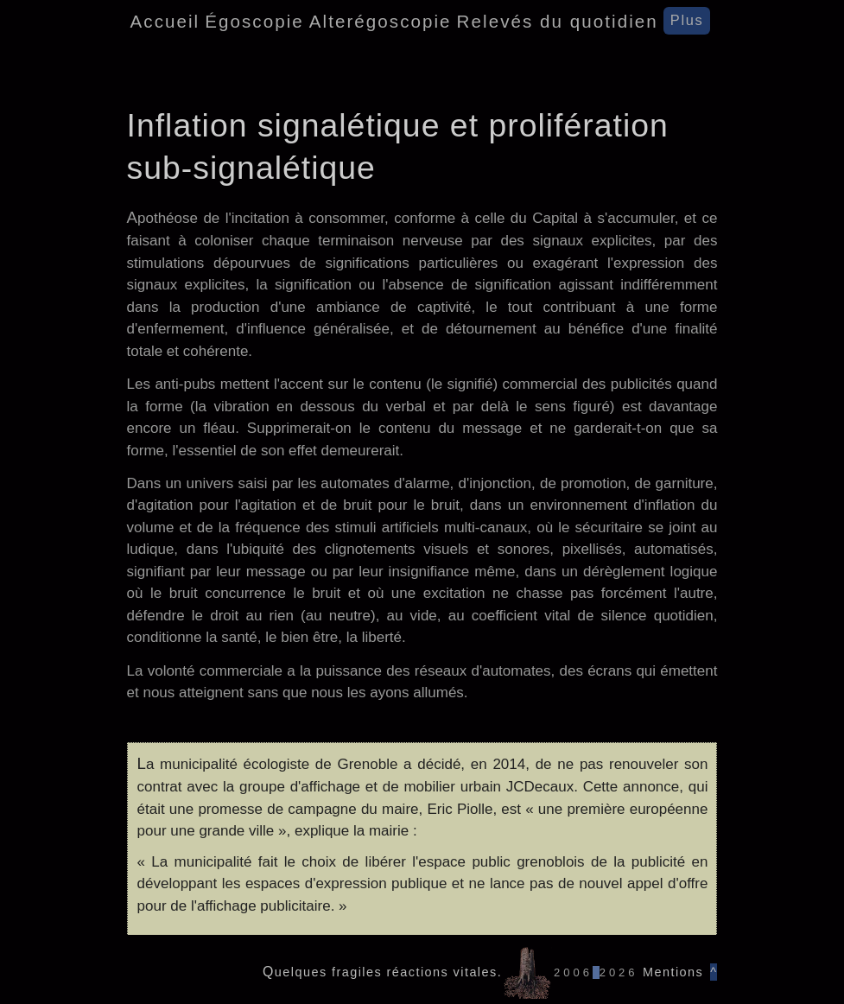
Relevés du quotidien (557, 21)
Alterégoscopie (380, 21)
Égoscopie (254, 21)
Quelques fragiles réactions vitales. (382, 972)
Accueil (165, 21)
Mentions (671, 972)
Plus (687, 20)
